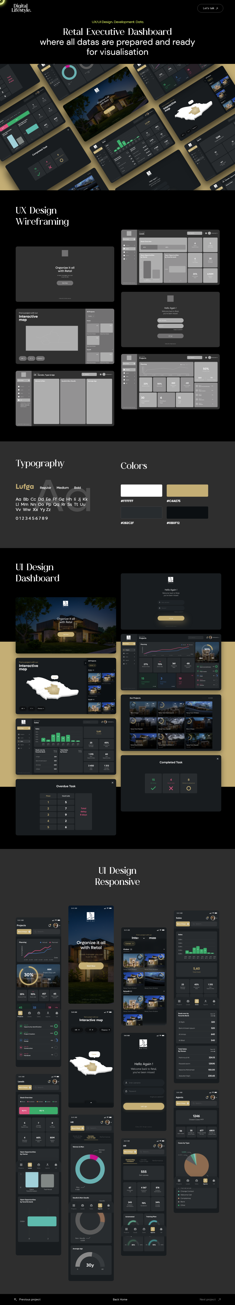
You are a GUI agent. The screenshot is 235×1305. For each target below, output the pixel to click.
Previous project (27, 1299)
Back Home (120, 1299)
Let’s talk (210, 8)
